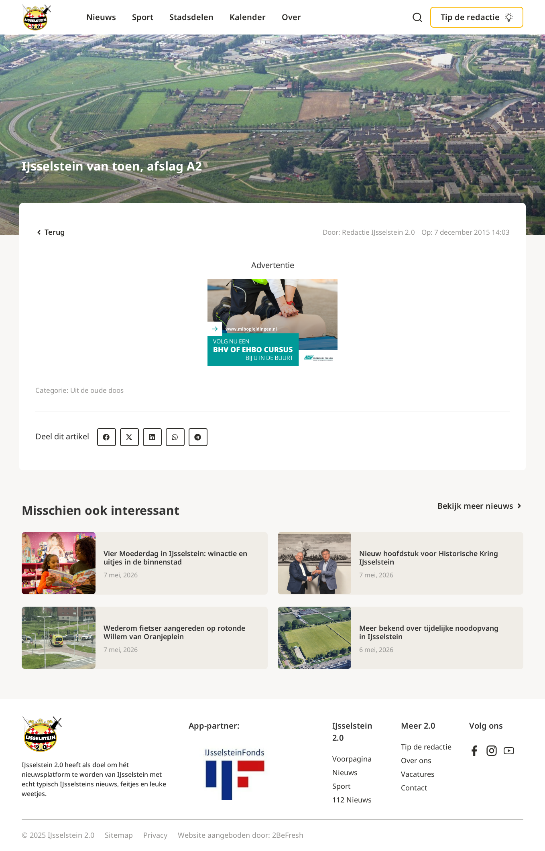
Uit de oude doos (97, 390)
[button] (106, 437)
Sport (142, 17)
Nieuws (101, 17)
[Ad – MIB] (272, 362)
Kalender (248, 17)
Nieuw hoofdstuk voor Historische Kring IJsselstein (429, 557)
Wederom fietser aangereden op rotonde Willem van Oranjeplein (176, 632)
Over (291, 17)
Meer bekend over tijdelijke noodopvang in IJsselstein (431, 632)
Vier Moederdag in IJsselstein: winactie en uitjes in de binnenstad (172, 557)
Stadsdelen (191, 17)
